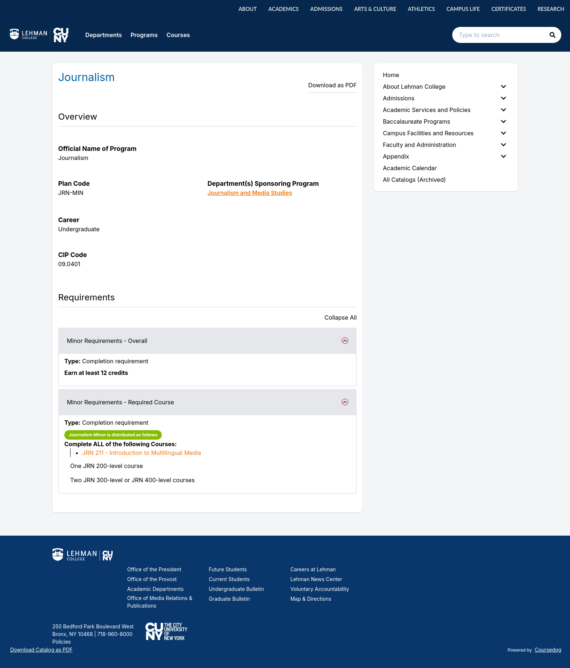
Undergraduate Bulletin (236, 589)
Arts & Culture (375, 9)
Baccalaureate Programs (444, 121)
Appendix (444, 156)
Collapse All (340, 317)
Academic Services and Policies (444, 109)
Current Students (229, 579)
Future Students (228, 569)
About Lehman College (444, 86)
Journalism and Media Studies (250, 192)
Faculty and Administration (444, 144)
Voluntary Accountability (319, 589)
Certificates (508, 9)
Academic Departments (155, 589)
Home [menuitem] (391, 75)
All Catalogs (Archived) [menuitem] (414, 179)
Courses (178, 35)
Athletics (421, 9)
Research (551, 9)
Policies (61, 642)
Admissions (326, 9)
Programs (144, 35)
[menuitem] (446, 86)
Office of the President (154, 569)
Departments (103, 35)
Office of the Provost (152, 579)
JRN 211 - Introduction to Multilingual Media (141, 452)
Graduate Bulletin (229, 599)
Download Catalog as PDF (41, 650)
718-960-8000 (114, 634)
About (247, 9)
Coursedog (548, 650)
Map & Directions (311, 599)
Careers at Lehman (313, 569)
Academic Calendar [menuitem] (410, 168)
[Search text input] (506, 35)
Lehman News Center (316, 579)
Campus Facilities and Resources (444, 133)
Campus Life (463, 9)
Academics (283, 9)
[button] (552, 35)
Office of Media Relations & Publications (159, 602)
